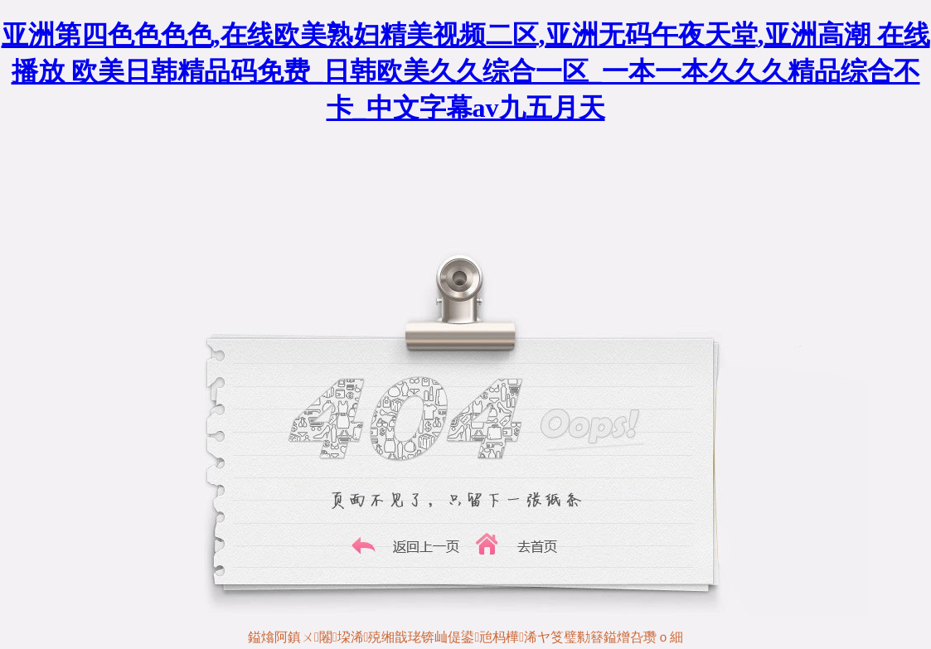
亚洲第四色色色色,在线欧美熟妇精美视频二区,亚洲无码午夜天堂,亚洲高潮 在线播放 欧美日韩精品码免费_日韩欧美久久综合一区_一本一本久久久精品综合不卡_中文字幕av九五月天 (466, 71)
